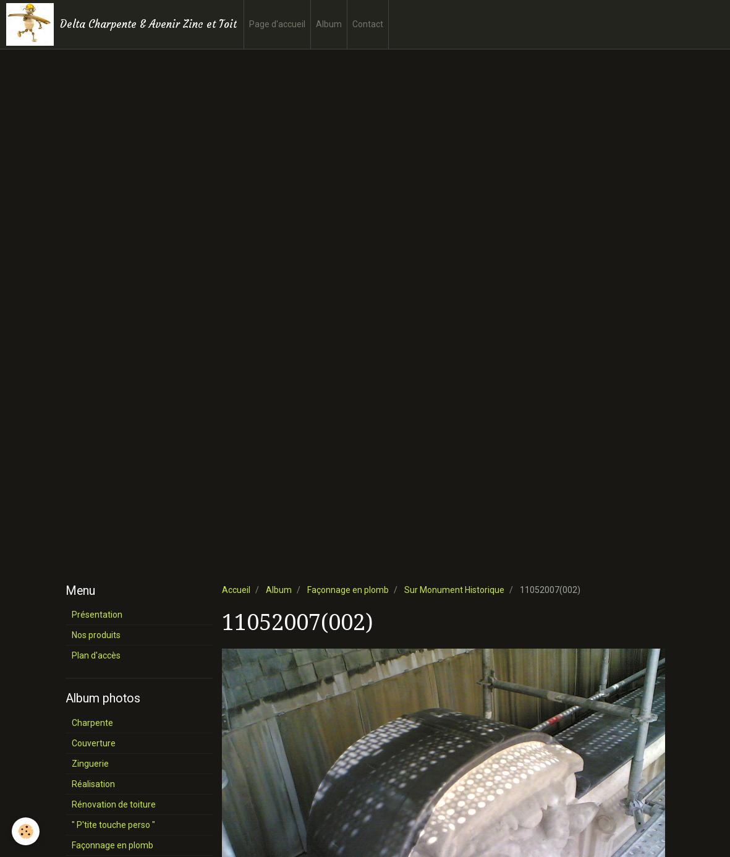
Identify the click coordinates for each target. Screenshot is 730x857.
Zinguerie (90, 764)
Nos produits (96, 635)
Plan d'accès (96, 655)
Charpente (92, 723)
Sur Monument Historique (454, 590)
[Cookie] (26, 831)
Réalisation (93, 784)
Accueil (236, 590)
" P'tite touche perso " (113, 825)
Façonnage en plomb (348, 590)
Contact (367, 24)
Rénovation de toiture (114, 804)
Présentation (97, 615)
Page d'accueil (277, 24)
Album (329, 24)
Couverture (94, 743)
